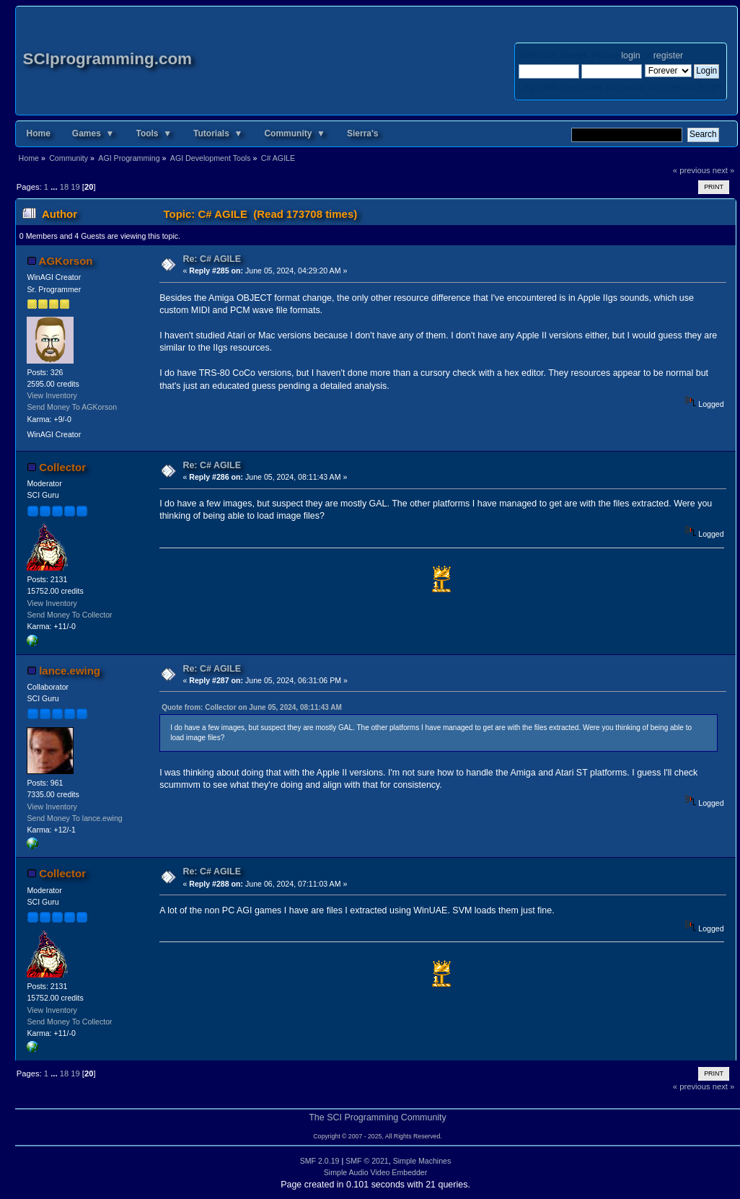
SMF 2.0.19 (320, 1160)
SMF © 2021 (367, 1160)
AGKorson (66, 261)
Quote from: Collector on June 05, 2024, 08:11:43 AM (252, 707)
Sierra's (363, 133)
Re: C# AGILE (211, 259)
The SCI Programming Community (377, 1117)
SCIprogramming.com (108, 59)
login (630, 55)
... (54, 187)
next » (724, 170)
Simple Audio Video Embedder (376, 1172)
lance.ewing (69, 670)
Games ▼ (93, 133)
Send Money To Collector (69, 614)
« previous (691, 170)
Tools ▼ (154, 133)
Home (38, 133)
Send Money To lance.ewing (74, 818)
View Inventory (51, 395)
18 (64, 187)
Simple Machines (422, 1160)
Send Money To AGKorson (72, 407)
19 (75, 187)
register (668, 55)
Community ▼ (294, 133)
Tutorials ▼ (217, 133)
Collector (62, 467)
